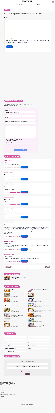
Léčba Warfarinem (8, 342)
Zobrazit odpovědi (13, 167)
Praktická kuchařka (31, 337)
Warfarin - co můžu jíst (9, 184)
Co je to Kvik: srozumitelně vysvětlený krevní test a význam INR (42, 304)
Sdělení (6, 125)
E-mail (6, 117)
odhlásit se (32, 371)
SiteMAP (3, 396)
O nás (2, 389)
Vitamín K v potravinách (9, 351)
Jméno (6, 114)
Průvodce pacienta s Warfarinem (17, 319)
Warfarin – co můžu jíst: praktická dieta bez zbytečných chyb (18, 278)
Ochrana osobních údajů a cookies (8, 394)
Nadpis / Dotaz (8, 110)
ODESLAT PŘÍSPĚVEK (21, 149)
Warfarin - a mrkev (8, 172)
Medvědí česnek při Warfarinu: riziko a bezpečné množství (18, 294)
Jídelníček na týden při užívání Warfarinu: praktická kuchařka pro (18, 324)
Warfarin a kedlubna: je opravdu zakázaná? (41, 319)
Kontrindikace (47, 266)
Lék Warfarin (7, 339)
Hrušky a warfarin (8, 160)
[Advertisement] (27, 27)
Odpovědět (9, 46)
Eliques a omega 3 (8, 266)
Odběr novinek (4, 390)
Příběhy (29, 342)
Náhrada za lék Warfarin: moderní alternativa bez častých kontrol (42, 324)
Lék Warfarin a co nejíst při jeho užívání (17, 309)
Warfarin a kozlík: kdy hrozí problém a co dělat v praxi (42, 299)
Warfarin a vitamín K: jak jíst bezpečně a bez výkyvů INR (17, 314)
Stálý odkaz (18, 167)
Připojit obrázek (9, 142)
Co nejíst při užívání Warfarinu (41, 289)
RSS (2, 398)
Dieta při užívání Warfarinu (10, 348)
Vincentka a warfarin (9, 254)
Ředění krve (13, 304)
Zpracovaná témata (32, 345)
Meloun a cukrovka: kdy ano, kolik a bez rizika (18, 299)
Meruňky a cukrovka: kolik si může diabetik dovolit (42, 314)
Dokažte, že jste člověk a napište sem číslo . (16, 121)
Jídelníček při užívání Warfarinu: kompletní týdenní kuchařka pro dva (42, 309)
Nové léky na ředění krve (33, 339)
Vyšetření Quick (7, 345)
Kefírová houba (37, 294)
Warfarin (12, 289)
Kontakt (29, 348)
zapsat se (24, 371)
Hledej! (38, 4)
